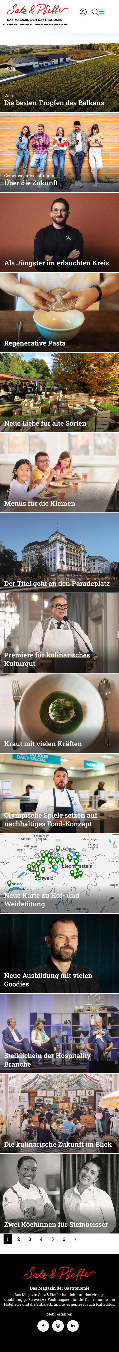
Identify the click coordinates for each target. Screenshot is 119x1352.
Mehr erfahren (59, 1314)
